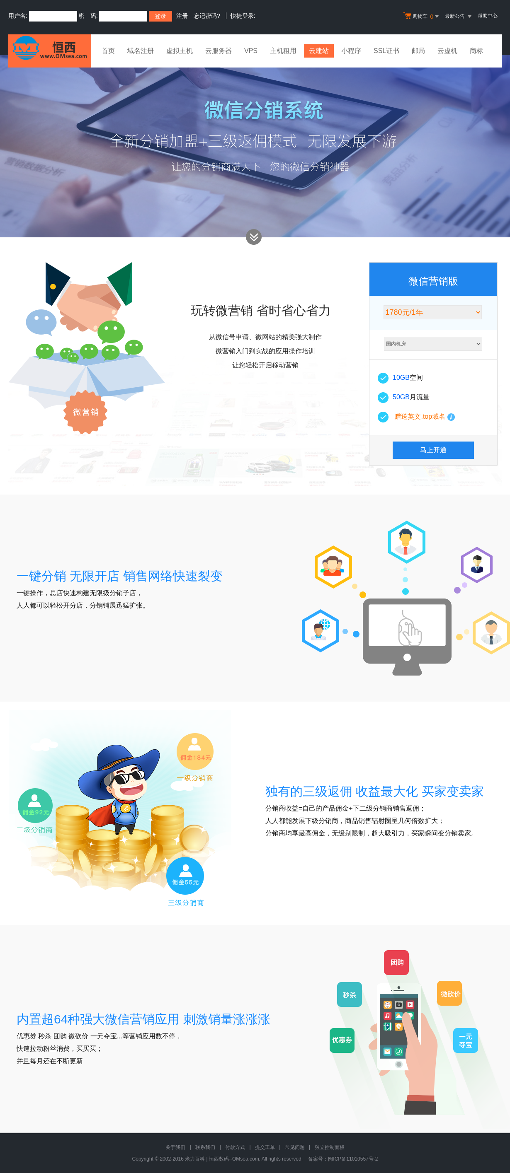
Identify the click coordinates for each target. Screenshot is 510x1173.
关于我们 (175, 1147)
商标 (476, 50)
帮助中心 (488, 16)
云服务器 (218, 50)
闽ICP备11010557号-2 (353, 1159)
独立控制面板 (330, 1147)
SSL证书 (386, 50)
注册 (182, 15)
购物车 (422, 16)
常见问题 (295, 1147)
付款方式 (235, 1147)
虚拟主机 (179, 50)
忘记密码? (207, 15)
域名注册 (140, 50)
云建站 (319, 50)
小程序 (351, 50)
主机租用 (283, 50)
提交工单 (265, 1147)
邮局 (418, 50)
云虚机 (447, 50)
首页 (108, 50)
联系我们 (205, 1147)
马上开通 (433, 450)
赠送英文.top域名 (419, 416)
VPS (250, 50)
